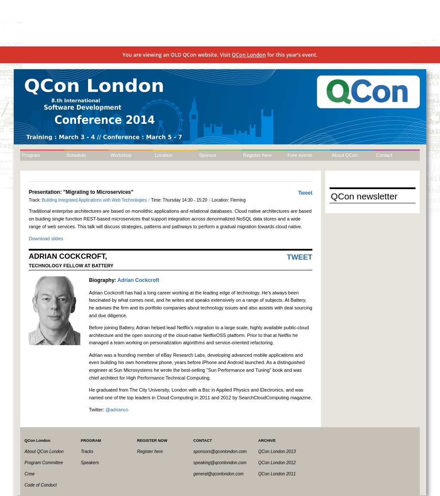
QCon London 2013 (277, 451)
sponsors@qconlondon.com (220, 451)
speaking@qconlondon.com (220, 462)
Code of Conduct (40, 485)
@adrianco (117, 409)
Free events (299, 155)
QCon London (249, 54)
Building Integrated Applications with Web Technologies (95, 200)
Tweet (305, 193)
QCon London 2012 (277, 462)
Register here (257, 155)
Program (31, 155)
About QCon (345, 155)
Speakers (90, 462)
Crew (29, 474)
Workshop (120, 155)
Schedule (76, 155)
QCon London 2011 (277, 474)
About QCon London (44, 451)
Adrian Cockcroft (138, 280)
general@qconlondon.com (218, 474)
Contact (384, 155)
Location (164, 155)
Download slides (46, 238)
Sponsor (208, 155)
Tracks (87, 451)
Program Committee (43, 462)
